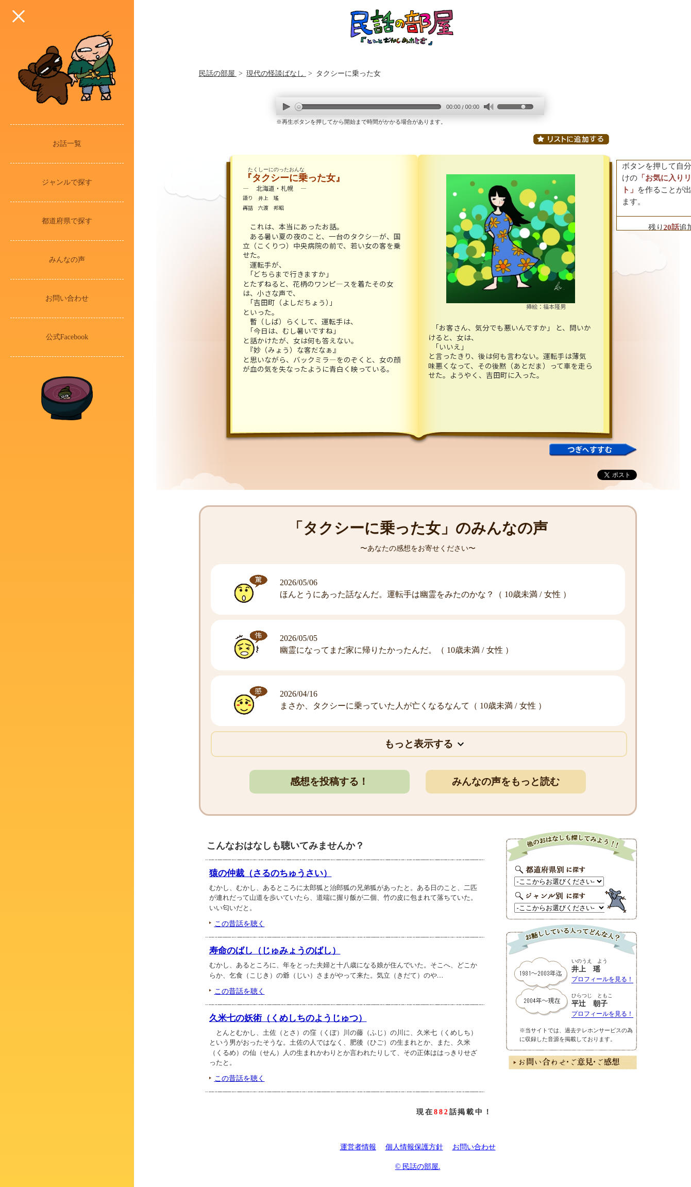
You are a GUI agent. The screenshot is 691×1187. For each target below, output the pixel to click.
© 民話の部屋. (418, 1166)
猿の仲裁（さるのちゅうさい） (270, 873)
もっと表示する (418, 743)
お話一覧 (67, 143)
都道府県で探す (67, 221)
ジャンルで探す (67, 182)
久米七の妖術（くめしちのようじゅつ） (288, 1018)
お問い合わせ (67, 298)
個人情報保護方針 (414, 1147)
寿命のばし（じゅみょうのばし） (275, 950)
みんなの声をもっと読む (506, 781)
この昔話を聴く (239, 923)
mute (488, 107)
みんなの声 (67, 259)
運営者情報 (358, 1147)
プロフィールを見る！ (602, 979)
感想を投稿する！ (329, 781)
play (286, 106)
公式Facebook (67, 337)
